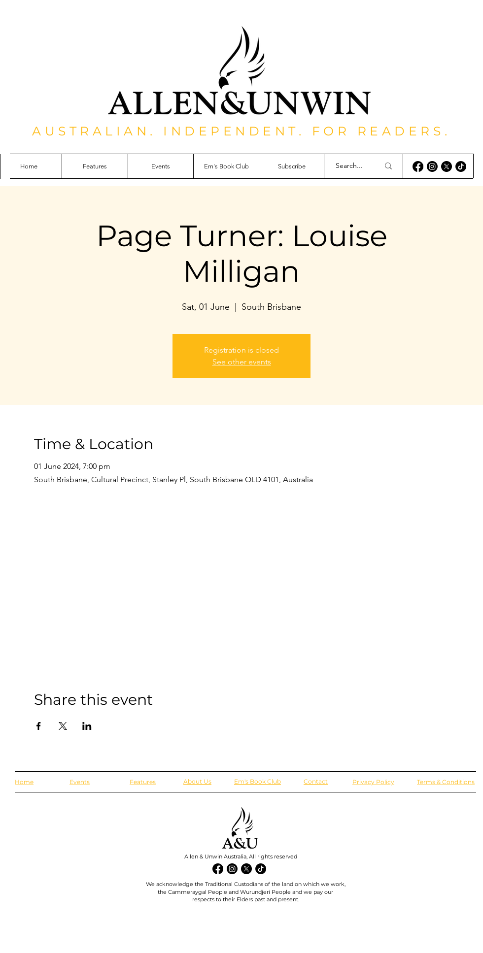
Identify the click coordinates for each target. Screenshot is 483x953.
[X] (446, 166)
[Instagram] (432, 166)
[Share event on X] (63, 726)
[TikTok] (460, 166)
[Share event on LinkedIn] (87, 726)
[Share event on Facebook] (38, 726)
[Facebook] (418, 166)
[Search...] (350, 166)
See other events (241, 361)
